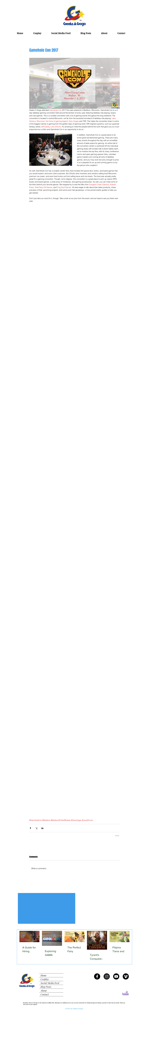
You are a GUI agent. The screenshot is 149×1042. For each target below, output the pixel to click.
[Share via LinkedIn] (42, 828)
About (43, 990)
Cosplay (44, 979)
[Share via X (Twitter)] (36, 828)
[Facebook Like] (34, 889)
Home (43, 975)
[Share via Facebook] (30, 828)
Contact (44, 994)
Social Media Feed (49, 983)
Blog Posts (45, 986)
